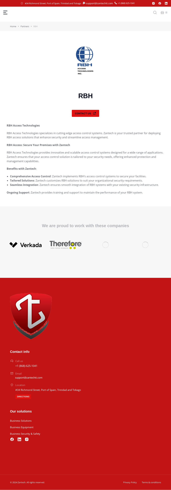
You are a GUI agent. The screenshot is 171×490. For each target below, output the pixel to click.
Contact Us (85, 113)
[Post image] (26, 245)
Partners (25, 26)
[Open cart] (162, 12)
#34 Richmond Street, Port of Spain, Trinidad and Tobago (53, 3)
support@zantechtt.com (99, 3)
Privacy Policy (130, 482)
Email (18, 373)
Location (20, 385)
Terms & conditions (151, 482)
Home (13, 26)
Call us (19, 361)
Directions (23, 397)
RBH (35, 26)
